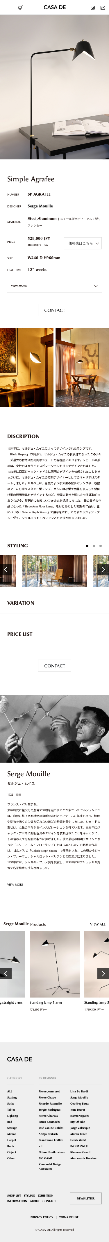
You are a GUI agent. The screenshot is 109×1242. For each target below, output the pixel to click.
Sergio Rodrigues (49, 1110)
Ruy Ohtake (77, 1122)
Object (11, 1152)
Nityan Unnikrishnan (52, 1152)
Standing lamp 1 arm (45, 1002)
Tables (11, 1110)
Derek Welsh (78, 1140)
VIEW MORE (15, 884)
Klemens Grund (80, 1152)
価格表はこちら (81, 243)
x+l (40, 1146)
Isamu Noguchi (79, 1116)
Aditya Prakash (48, 1134)
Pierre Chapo (47, 1097)
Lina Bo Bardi (79, 1091)
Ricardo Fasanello (50, 1103)
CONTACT (54, 310)
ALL (9, 1091)
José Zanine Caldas (51, 1128)
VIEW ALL (98, 924)
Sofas (10, 1103)
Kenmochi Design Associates (50, 1166)
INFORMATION (17, 1201)
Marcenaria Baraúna (83, 1158)
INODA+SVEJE (79, 1146)
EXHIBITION (45, 1195)
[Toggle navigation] (8, 7)
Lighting (12, 1116)
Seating (12, 1097)
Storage (12, 1128)
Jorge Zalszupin (80, 1128)
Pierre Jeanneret (49, 1091)
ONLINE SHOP (20, 7)
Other (11, 1158)
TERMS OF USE (68, 1217)
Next (103, 569)
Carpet (11, 1140)
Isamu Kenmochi (49, 1122)
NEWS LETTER (85, 1198)
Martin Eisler (78, 1134)
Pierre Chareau (48, 1116)
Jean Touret (77, 1110)
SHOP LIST (14, 1195)
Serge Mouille (40, 206)
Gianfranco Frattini (51, 1140)
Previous (6, 569)
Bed (9, 1122)
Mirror (11, 1134)
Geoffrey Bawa (79, 1103)
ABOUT (35, 1201)
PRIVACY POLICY (42, 1217)
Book (10, 1146)
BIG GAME (45, 1158)
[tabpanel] (54, 571)
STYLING (29, 1195)
